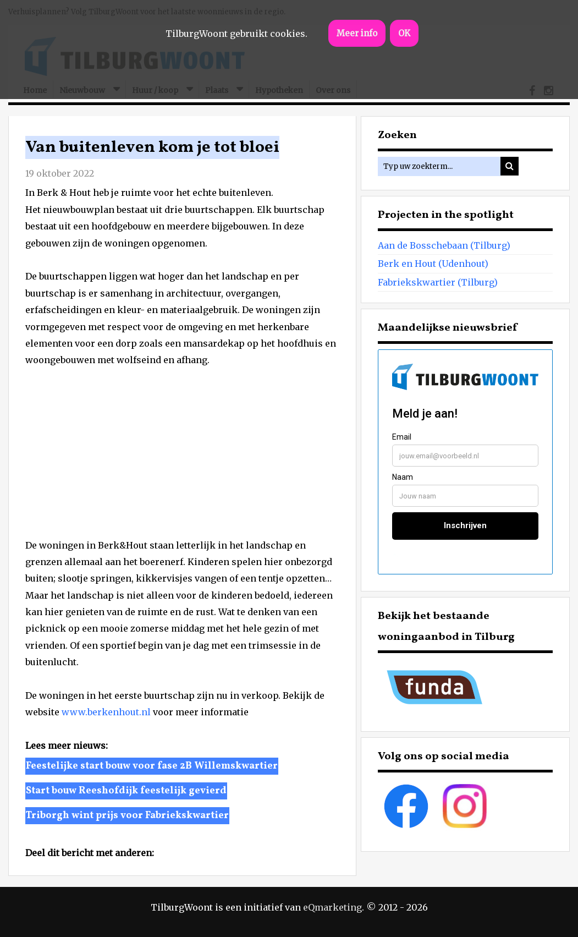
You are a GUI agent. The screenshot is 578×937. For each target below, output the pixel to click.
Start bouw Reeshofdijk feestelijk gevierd (126, 791)
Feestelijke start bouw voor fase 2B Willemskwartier (152, 766)
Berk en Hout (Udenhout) (433, 263)
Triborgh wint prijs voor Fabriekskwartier (127, 816)
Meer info (357, 33)
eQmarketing (332, 907)
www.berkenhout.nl (106, 711)
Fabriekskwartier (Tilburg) (438, 282)
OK (404, 33)
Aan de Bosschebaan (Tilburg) (444, 245)
